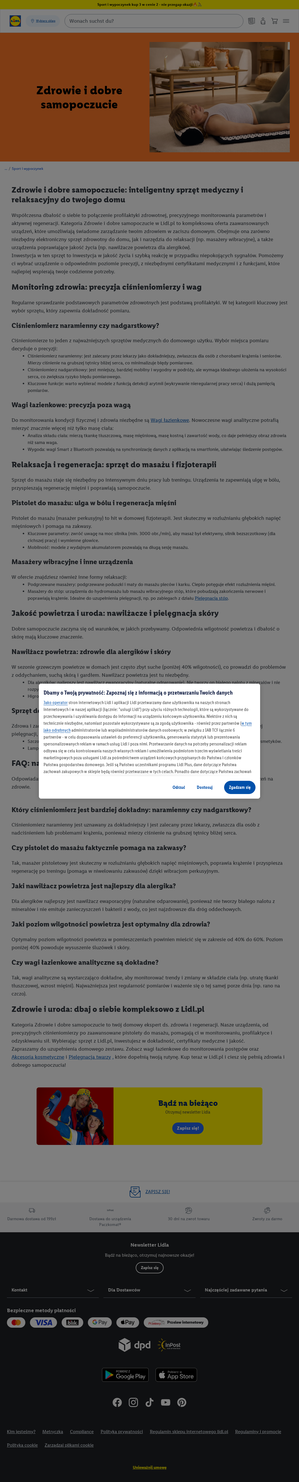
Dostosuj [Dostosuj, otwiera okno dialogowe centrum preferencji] (205, 787)
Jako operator (55, 702)
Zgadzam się (240, 787)
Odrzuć (179, 787)
